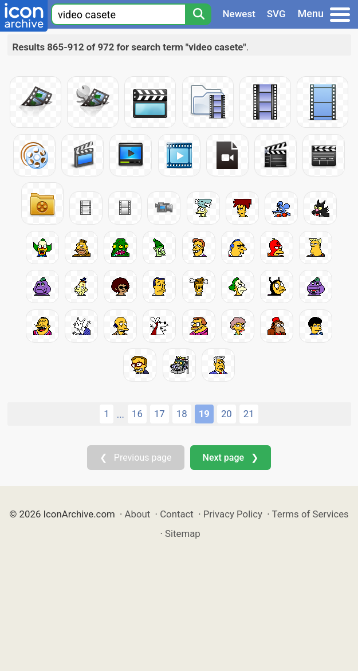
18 (181, 413)
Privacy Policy (232, 514)
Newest (239, 13)
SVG (276, 13)
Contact (177, 514)
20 (226, 413)
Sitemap (182, 533)
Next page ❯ (230, 457)
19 (204, 413)
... (120, 414)
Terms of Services (310, 514)
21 (248, 413)
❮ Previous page (136, 457)
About (138, 514)
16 (137, 413)
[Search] (198, 14)
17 (159, 413)
